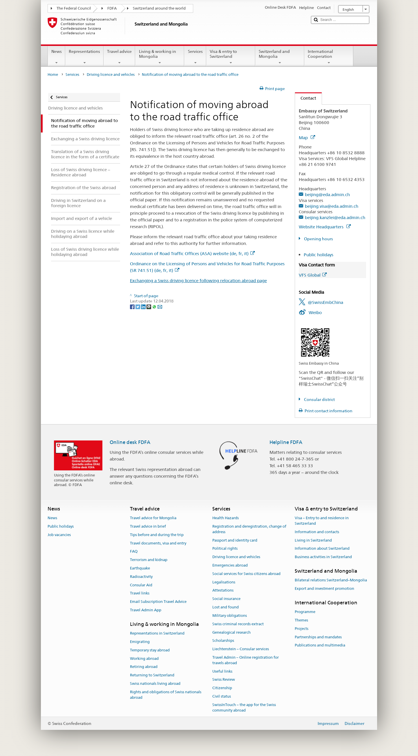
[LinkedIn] (143, 306)
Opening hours (318, 239)
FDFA (112, 8)
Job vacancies (59, 535)
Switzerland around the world (159, 8)
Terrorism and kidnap (148, 560)
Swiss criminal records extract (238, 624)
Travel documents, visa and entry (158, 543)
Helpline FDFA (285, 442)
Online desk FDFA (130, 442)
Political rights (225, 549)
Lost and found (225, 607)
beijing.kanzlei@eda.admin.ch (335, 217)
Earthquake (140, 568)
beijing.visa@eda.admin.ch (331, 206)
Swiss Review (223, 680)
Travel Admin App (145, 610)
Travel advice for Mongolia (153, 518)
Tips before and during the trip (157, 535)
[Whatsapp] (155, 306)
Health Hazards (225, 518)
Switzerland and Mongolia (280, 57)
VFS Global (313, 275)
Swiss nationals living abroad (155, 683)
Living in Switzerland (313, 540)
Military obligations (229, 615)
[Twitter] (138, 306)
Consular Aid (141, 585)
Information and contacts (317, 532)
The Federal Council (74, 8)
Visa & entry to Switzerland (231, 57)
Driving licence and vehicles (111, 74)
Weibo (315, 312)
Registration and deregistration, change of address (249, 529)
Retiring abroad (144, 667)
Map (307, 137)
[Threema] (149, 306)
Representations (84, 57)
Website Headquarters (325, 227)
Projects (301, 628)
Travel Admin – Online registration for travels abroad (245, 660)
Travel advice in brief (148, 526)
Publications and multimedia (320, 645)
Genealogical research (231, 632)
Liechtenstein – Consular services (240, 649)
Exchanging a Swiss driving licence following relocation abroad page (198, 280)
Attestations (223, 590)
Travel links (139, 593)
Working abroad (144, 658)
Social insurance (226, 599)
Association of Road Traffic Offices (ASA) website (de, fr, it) (192, 253)
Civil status (221, 696)
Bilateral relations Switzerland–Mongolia (331, 580)
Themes (301, 620)
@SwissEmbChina (325, 302)
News (56, 57)
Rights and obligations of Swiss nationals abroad (165, 695)
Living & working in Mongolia (159, 57)
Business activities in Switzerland (323, 557)
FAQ (133, 551)
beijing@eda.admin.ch (327, 194)
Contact (305, 98)
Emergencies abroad (230, 565)
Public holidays (318, 254)
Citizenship (222, 688)
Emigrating (140, 641)
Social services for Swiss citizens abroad (246, 574)
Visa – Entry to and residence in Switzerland (322, 521)
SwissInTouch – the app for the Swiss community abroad (244, 707)
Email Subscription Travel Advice (158, 602)
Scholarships (223, 641)
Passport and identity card (234, 540)
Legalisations (223, 582)
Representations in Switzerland (157, 633)
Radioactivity (141, 576)
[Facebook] (132, 306)
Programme (305, 612)
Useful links (222, 671)
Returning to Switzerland (152, 675)
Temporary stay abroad (150, 650)
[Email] (160, 306)
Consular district (319, 399)
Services (195, 57)
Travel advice (119, 57)
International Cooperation (329, 57)
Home (53, 74)
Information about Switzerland (322, 549)
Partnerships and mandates (318, 637)
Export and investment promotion (324, 588)
